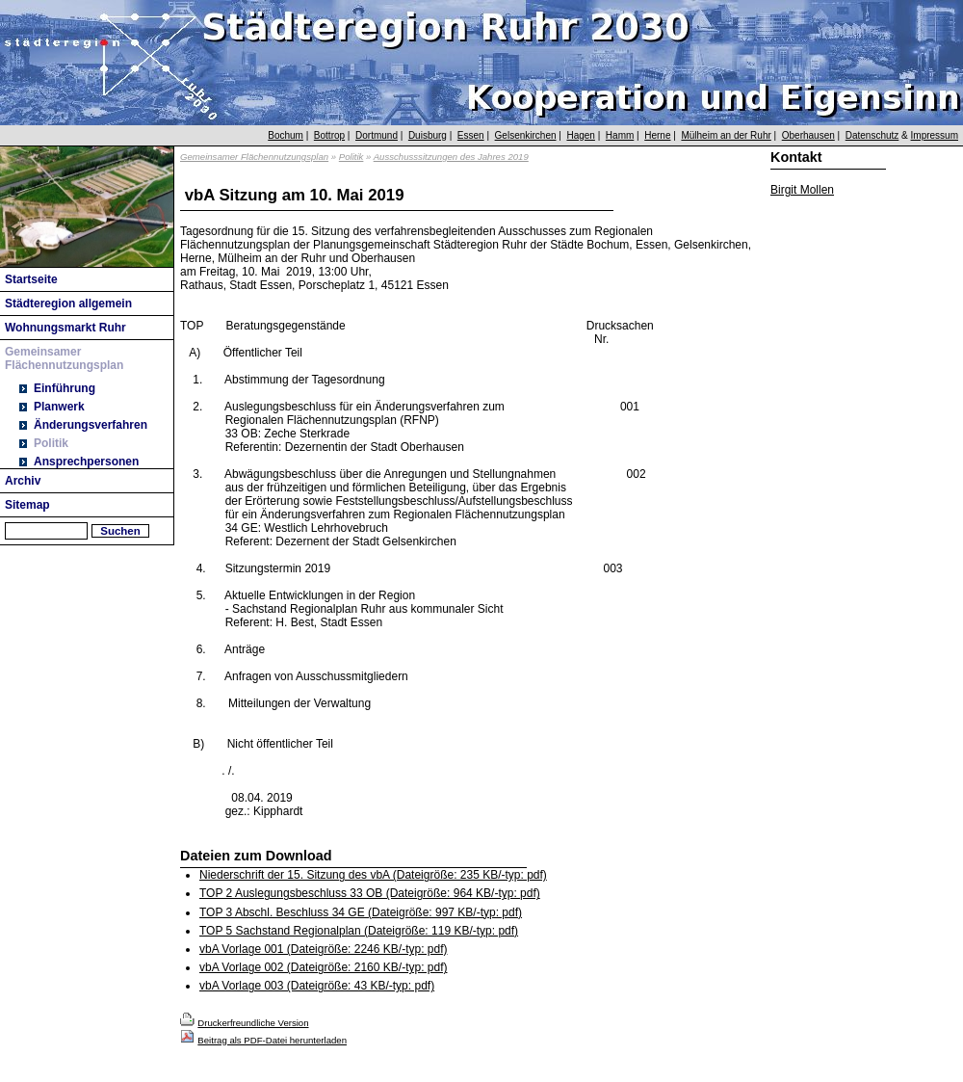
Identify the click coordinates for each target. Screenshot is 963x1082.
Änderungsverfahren (90, 425)
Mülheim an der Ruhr (725, 135)
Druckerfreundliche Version (252, 1022)
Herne (657, 135)
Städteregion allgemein (68, 303)
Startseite (31, 279)
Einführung (64, 388)
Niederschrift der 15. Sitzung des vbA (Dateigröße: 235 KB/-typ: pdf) (373, 875)
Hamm (620, 135)
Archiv (22, 481)
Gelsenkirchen (526, 135)
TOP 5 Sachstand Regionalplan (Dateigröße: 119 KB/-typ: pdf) (358, 930)
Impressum (934, 135)
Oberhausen (808, 135)
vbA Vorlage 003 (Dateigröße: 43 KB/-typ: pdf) (316, 985)
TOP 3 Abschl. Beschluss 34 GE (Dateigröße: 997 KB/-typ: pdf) (360, 912)
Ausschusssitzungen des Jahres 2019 (451, 156)
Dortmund (376, 135)
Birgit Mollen (802, 190)
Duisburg (427, 135)
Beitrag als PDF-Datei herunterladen (272, 1040)
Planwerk (59, 406)
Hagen (580, 135)
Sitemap (27, 505)
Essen (470, 135)
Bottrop (329, 135)
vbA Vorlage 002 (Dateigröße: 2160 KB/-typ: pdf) (323, 967)
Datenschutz (872, 135)
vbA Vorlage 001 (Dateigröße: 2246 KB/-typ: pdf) (323, 949)
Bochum (285, 135)
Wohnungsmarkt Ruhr (65, 327)
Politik (51, 443)
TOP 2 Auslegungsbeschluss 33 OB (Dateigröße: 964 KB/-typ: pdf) (369, 893)
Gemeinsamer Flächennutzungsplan (64, 358)
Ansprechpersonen (86, 461)
